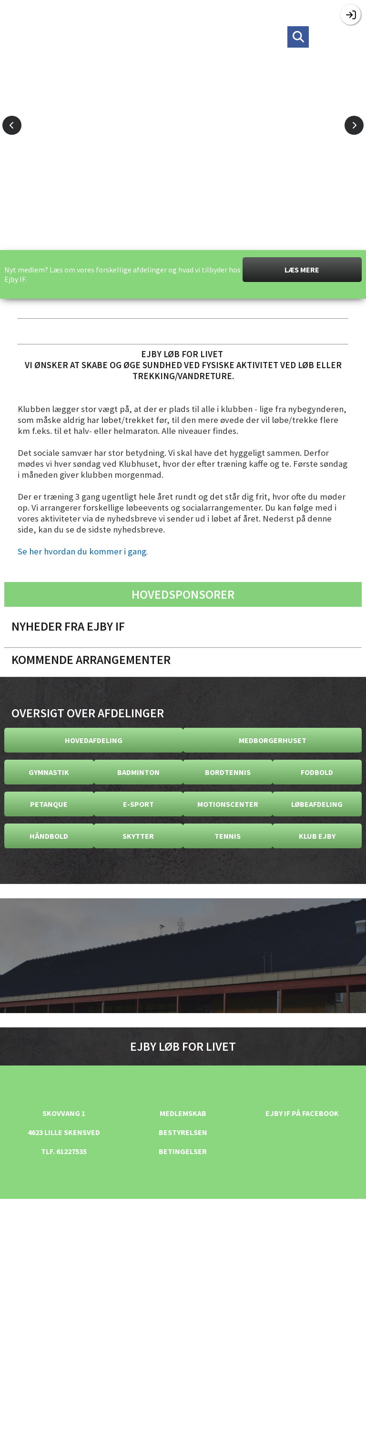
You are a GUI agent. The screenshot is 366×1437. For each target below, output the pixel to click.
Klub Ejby (317, 836)
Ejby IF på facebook (302, 1113)
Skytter (138, 836)
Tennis (227, 836)
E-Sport (138, 804)
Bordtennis (228, 772)
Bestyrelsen (183, 1132)
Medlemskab (183, 1113)
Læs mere (302, 269)
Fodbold (317, 772)
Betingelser (183, 1151)
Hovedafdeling (93, 740)
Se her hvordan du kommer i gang (82, 551)
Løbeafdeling (317, 804)
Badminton (138, 772)
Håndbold (49, 836)
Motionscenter (227, 804)
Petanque (49, 804)
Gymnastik (49, 772)
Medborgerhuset (272, 740)
